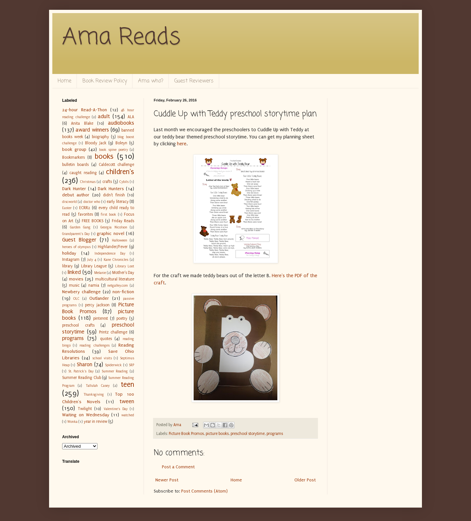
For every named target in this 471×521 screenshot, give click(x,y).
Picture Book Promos (186, 433)
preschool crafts (78, 325)
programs (275, 433)
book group (74, 149)
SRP (131, 365)
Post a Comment (178, 466)
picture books (217, 433)
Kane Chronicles (116, 260)
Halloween (119, 240)
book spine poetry (113, 150)
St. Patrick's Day (81, 371)
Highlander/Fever (113, 246)
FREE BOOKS (92, 221)
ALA (131, 117)
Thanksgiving (93, 394)
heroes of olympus (76, 247)
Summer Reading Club (81, 377)
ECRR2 (84, 208)
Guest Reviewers (194, 81)
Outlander (99, 298)
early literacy (117, 201)
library (67, 266)
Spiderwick (113, 365)
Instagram (70, 259)
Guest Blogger (79, 240)
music (74, 285)
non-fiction (123, 291)
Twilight (85, 408)
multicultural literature (114, 279)
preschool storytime (248, 433)
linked (74, 272)
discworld (69, 202)
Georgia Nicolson (113, 227)
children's (120, 172)
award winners (92, 130)
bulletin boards (75, 164)
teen (127, 385)
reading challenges (94, 345)
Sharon (84, 365)
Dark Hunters (111, 188)
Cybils (124, 182)
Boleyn (121, 143)
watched (127, 415)
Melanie (100, 273)
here (181, 144)
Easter (67, 208)
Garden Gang (80, 227)
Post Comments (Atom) (204, 491)
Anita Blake (82, 123)
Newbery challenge (81, 291)
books (104, 157)
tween (126, 401)
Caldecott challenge (116, 164)
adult (104, 116)
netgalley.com (117, 285)
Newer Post (166, 479)
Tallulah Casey (98, 386)
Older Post (305, 479)
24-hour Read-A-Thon (84, 109)
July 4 (91, 260)
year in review (95, 421)
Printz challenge (113, 332)
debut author (75, 194)
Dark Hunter (74, 188)
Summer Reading (115, 371)
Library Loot (124, 266)
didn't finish (114, 195)
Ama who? (150, 81)
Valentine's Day (116, 409)
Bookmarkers (73, 157)
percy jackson (97, 305)
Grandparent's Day (76, 234)
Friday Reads (123, 221)
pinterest (100, 318)
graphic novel (110, 233)
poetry (121, 318)
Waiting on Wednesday (85, 414)
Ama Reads (121, 37)
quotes (106, 338)
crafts (107, 181)
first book (108, 214)
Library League (94, 266)
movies (76, 279)
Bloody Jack (95, 143)
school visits (102, 358)
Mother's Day (123, 272)
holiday (69, 253)
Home (64, 81)
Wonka (72, 422)
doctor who (91, 202)
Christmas (88, 182)
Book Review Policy (104, 81)
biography (100, 137)
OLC (76, 298)
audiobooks (121, 123)
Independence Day (110, 253)
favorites (85, 214)
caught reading (82, 173)
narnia (93, 285)
